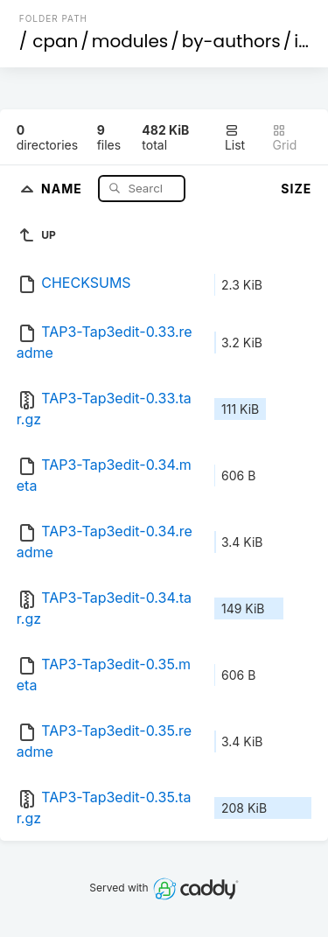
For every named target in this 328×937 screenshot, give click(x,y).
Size (296, 188)
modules (130, 41)
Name (63, 187)
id (302, 41)
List (235, 137)
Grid (284, 137)
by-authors (231, 41)
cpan (55, 41)
